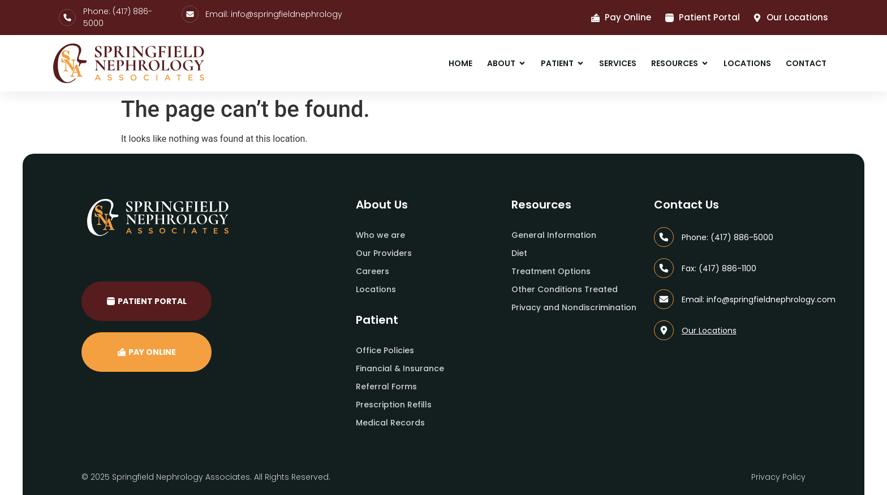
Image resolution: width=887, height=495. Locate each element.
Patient (377, 320)
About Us (382, 204)
